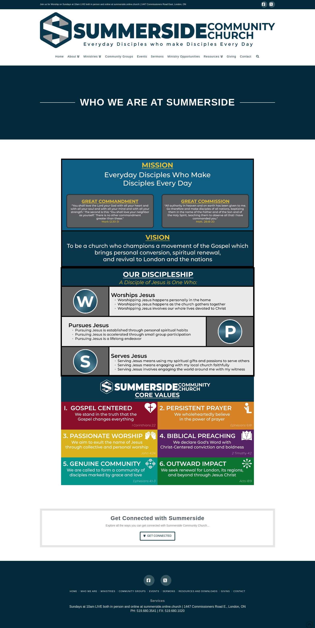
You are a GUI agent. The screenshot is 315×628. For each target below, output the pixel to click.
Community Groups (132, 591)
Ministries (108, 591)
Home (73, 591)
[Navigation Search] (257, 57)
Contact (239, 591)
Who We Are (89, 591)
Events (154, 591)
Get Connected (157, 535)
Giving (225, 591)
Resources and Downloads (198, 591)
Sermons (169, 591)
